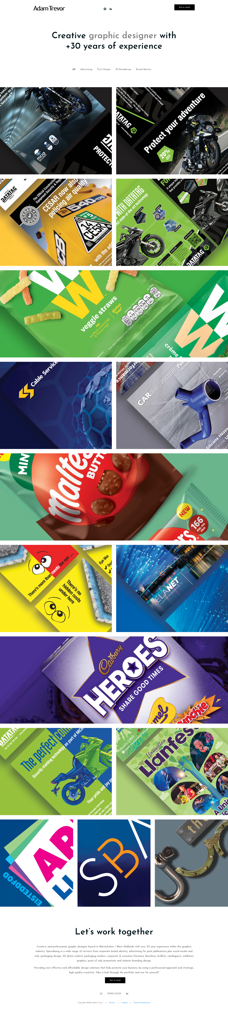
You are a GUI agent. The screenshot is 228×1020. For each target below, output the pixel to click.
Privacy (112, 1003)
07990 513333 (114, 994)
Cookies (124, 1003)
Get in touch (184, 7)
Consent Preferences (141, 1003)
